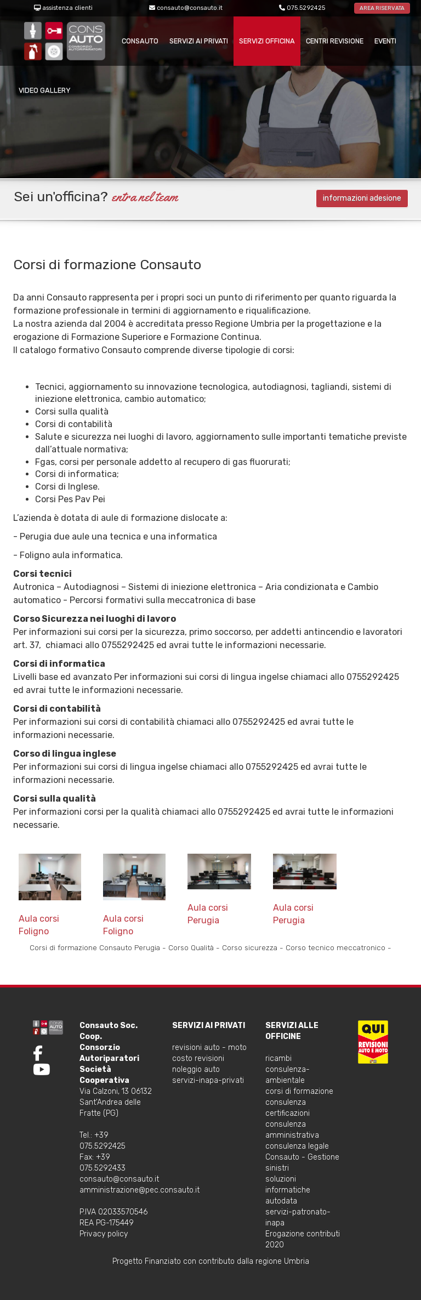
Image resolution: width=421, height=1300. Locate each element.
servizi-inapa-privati (208, 1080)
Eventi (385, 41)
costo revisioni (198, 1058)
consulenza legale (297, 1146)
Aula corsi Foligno (50, 895)
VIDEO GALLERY (45, 90)
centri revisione (334, 41)
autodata (281, 1201)
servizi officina (267, 41)
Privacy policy (103, 1234)
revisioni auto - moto (209, 1047)
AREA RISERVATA (382, 8)
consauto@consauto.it (190, 8)
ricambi (278, 1058)
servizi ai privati (198, 41)
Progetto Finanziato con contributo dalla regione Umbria (210, 1261)
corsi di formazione (299, 1091)
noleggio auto (196, 1069)
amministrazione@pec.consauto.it (139, 1190)
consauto (140, 41)
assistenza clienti (67, 8)
